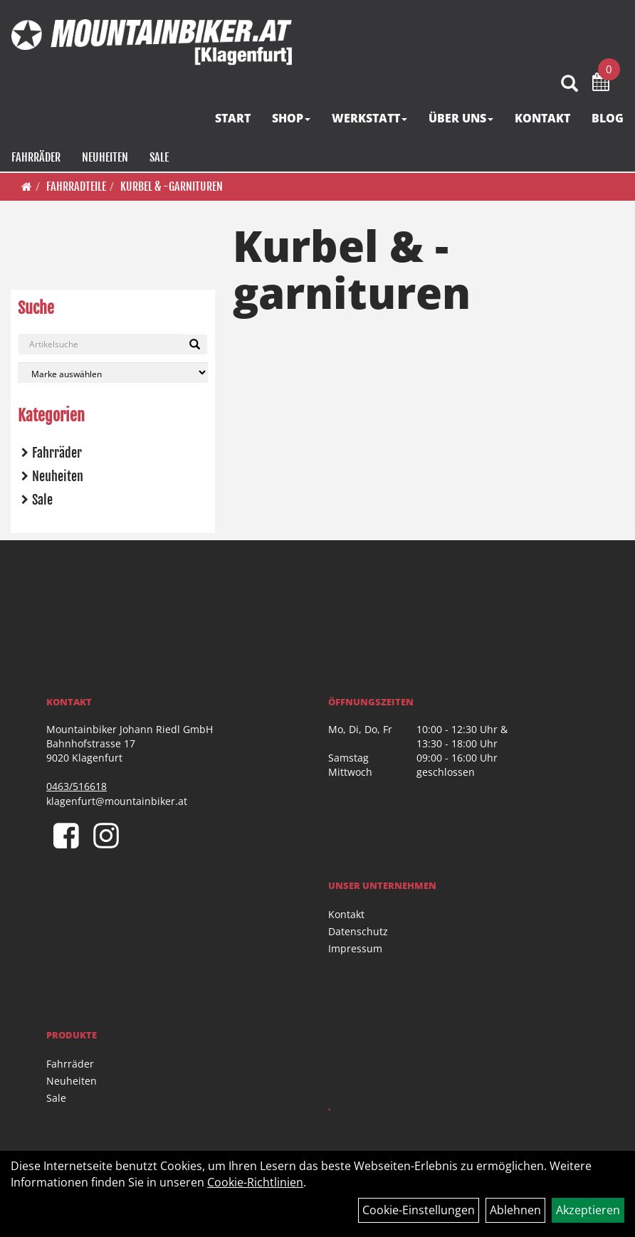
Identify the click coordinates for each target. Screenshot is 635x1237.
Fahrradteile (76, 186)
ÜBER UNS (461, 120)
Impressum (355, 948)
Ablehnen (515, 1210)
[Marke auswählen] (113, 372)
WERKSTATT (370, 120)
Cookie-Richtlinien (255, 1182)
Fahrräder (35, 159)
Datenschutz (358, 931)
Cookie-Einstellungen (418, 1210)
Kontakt (346, 914)
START (233, 120)
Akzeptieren (588, 1210)
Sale (158, 159)
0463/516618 (76, 786)
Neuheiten (104, 159)
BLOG (608, 120)
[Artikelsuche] (570, 86)
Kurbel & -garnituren (171, 186)
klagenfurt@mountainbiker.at (116, 801)
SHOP (292, 120)
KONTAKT (543, 120)
